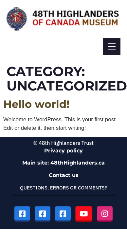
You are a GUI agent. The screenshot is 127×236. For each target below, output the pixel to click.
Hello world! (36, 104)
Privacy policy (63, 151)
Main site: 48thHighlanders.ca (63, 163)
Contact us (64, 175)
